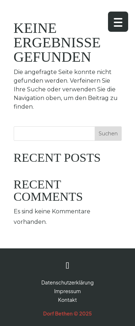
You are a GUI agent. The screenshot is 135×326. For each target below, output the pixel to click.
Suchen (108, 133)
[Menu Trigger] (118, 22)
